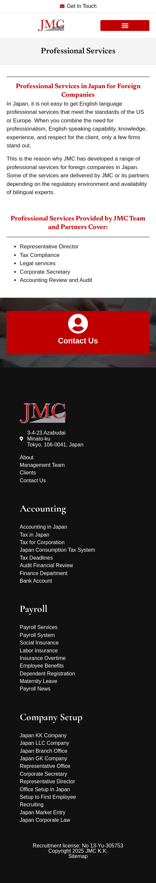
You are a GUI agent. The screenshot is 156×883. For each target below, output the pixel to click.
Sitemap (78, 856)
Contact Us (78, 341)
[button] (124, 25)
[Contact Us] (78, 324)
